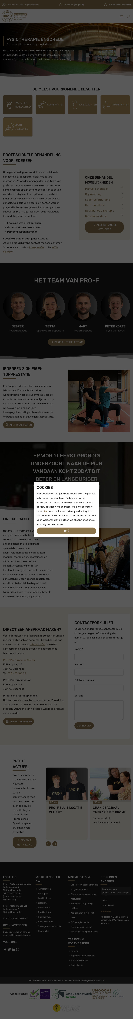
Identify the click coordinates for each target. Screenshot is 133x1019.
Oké (66, 530)
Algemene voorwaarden (82, 955)
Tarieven (75, 951)
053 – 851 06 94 (17, 673)
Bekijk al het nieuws (24, 842)
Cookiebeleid (77, 965)
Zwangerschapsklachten (50, 926)
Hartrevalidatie (104, 204)
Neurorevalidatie (104, 215)
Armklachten (44, 889)
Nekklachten (44, 907)
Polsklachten (44, 912)
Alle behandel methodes (104, 227)
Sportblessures (45, 921)
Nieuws (53, 802)
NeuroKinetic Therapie (104, 210)
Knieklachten (44, 898)
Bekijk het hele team (66, 342)
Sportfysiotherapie (104, 199)
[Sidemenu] (122, 16)
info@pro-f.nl (36, 247)
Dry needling (104, 193)
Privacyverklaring (79, 960)
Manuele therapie (104, 188)
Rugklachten (44, 917)
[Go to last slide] (48, 843)
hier (45, 511)
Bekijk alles (43, 931)
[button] (128, 16)
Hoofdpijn (43, 893)
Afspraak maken (18, 425)
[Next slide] (54, 843)
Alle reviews (108, 905)
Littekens (42, 903)
